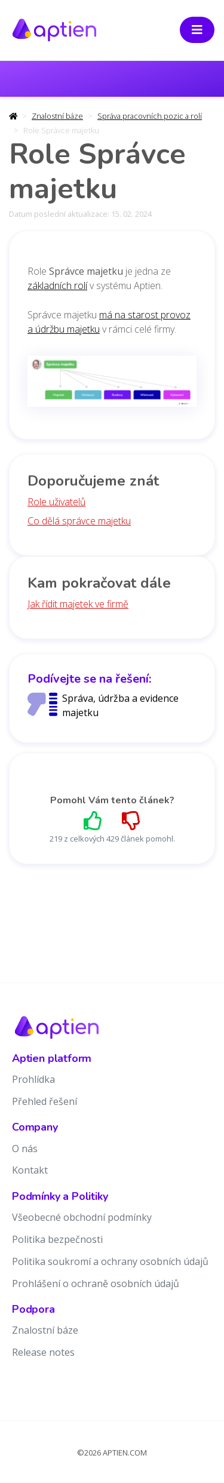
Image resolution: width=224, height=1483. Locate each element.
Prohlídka (33, 1079)
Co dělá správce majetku (79, 520)
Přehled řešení (44, 1101)
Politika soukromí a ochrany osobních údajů (110, 1261)
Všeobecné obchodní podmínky (82, 1217)
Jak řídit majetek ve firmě (77, 603)
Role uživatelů (56, 501)
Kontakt (30, 1170)
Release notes (43, 1352)
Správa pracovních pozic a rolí (149, 115)
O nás (25, 1148)
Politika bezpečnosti (57, 1239)
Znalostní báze (57, 115)
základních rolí (57, 285)
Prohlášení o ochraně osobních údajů (95, 1283)
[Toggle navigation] (197, 30)
